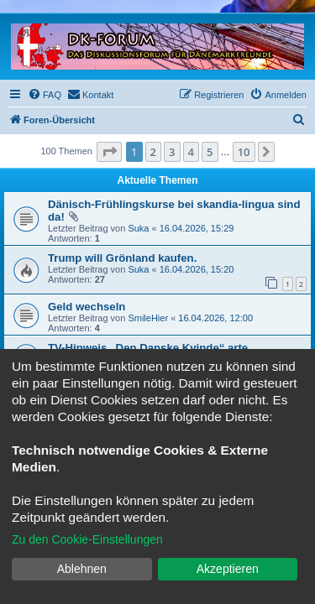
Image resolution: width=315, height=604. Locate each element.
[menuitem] (44, 95)
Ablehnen (82, 568)
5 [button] (210, 151)
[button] (109, 152)
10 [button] (244, 151)
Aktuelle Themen (157, 180)
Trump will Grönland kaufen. (122, 258)
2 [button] (153, 151)
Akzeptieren (228, 568)
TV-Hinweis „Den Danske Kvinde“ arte (148, 347)
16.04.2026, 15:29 (197, 228)
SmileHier (148, 318)
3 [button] (172, 151)
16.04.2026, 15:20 (197, 269)
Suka (138, 228)
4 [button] (191, 151)
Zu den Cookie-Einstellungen (87, 539)
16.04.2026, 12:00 (215, 318)
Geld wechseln (86, 306)
